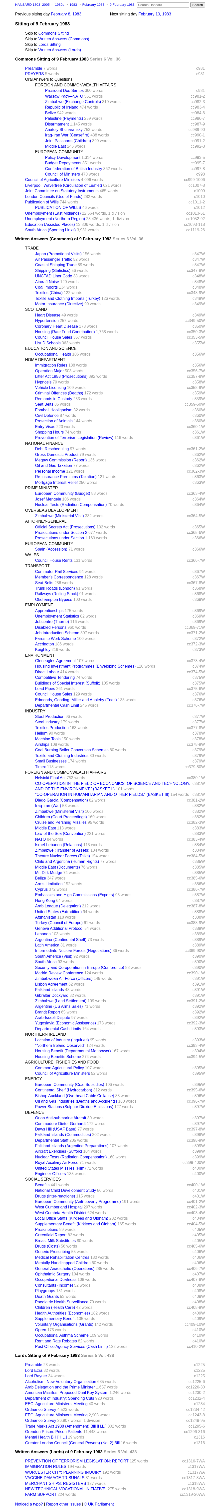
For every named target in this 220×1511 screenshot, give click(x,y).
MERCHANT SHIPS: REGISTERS (55, 1483)
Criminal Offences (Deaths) (59, 393)
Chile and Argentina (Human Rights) (67, 861)
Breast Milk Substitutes (55, 1241)
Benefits (42, 1185)
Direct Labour (47, 672)
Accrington (44, 644)
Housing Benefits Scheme (58, 1057)
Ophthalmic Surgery (52, 1274)
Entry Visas (45, 427)
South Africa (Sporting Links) (50, 230)
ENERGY (33, 1079)
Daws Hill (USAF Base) (55, 1129)
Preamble (33, 68)
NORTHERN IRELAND (45, 1034)
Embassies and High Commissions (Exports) (74, 895)
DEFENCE (34, 1112)
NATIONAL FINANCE (44, 443)
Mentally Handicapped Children (63, 1263)
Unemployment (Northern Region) (55, 219)
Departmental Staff (51, 1140)
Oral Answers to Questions (48, 79)
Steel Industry (47, 722)
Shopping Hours (49, 432)
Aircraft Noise (47, 282)
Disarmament (57, 124)
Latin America (47, 945)
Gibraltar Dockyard (51, 995)
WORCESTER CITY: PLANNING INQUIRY (63, 1472)
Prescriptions (46, 1229)
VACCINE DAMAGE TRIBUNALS (55, 1478)
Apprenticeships (49, 611)
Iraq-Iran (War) (48, 806)
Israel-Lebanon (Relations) (58, 845)
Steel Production (49, 716)
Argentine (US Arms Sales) (59, 1006)
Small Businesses (51, 761)
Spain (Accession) (51, 549)
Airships (42, 744)
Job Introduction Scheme (57, 633)
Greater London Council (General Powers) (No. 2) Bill (72, 1443)
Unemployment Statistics (57, 616)
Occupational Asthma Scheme (62, 1335)
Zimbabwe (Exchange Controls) (73, 102)
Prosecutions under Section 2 (61, 532)
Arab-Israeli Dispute (52, 1017)
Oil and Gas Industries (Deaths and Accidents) (76, 1101)
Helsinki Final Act (50, 778)
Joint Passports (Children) (68, 141)
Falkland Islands (49, 990)
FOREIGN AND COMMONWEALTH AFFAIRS (75, 85)
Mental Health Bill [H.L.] (46, 1437)
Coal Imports (46, 287)
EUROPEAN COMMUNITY (59, 152)
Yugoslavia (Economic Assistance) (65, 1023)
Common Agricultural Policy (59, 1068)
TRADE (32, 248)
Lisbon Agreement (51, 984)
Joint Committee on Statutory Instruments (62, 191)
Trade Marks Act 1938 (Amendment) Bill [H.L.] (66, 1426)
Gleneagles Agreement (55, 661)
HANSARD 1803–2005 (32, 4)
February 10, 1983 (154, 14)
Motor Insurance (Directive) (59, 304)
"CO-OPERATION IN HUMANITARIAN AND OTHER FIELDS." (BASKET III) (102, 794)
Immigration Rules (51, 365)
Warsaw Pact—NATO (64, 96)
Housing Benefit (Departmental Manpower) (73, 1051)
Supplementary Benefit (55, 1319)
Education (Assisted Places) (50, 224)
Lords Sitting (49, 44)
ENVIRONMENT (40, 655)
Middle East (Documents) (57, 867)
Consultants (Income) (54, 1285)
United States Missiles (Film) (60, 1168)
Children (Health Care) (55, 1307)
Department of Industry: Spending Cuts (59, 1398)
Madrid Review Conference (59, 973)
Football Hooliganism (53, 410)
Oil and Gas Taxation (53, 465)
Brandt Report (47, 1012)
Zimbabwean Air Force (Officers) (64, 978)
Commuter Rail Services (56, 571)
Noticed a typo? (29, 1504)
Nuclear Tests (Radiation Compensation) (71, 505)
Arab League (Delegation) (58, 906)
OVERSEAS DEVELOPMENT (51, 510)
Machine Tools (48, 739)
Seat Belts (44, 404)
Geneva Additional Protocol (59, 928)
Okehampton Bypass (53, 599)
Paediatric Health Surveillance (61, 1302)
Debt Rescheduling (52, 449)
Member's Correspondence (59, 577)
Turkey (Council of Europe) (59, 923)
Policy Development (62, 157)
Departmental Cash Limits (58, 1029)
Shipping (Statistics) (52, 270)
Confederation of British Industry (73, 169)
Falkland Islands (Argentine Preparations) (72, 1146)
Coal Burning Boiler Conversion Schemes (72, 750)
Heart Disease (47, 315)
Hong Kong (45, 900)
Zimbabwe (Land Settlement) (60, 1001)
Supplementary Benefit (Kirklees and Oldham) (76, 1224)
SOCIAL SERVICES (43, 1179)
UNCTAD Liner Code (53, 276)
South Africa (46, 962)
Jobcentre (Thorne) (52, 622)
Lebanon (43, 934)
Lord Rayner (36, 1376)
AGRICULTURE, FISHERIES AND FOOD (62, 1062)
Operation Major (49, 371)
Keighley (42, 649)
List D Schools (48, 343)
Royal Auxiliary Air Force (56, 1162)
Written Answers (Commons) (63, 39)
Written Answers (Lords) (59, 50)
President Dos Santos (64, 90)
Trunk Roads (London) (55, 588)
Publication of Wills (42, 202)
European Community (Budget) (62, 493)
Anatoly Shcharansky (64, 129)
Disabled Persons (50, 627)
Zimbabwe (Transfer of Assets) (62, 850)
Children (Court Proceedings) (61, 817)
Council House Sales (53, 337)
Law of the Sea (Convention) (60, 833)
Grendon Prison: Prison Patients (53, 1432)
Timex (40, 767)
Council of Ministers (62, 174)
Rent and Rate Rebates (56, 1341)
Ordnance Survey (40, 1409)
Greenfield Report (51, 1235)
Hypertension (47, 320)
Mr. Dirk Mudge (48, 873)
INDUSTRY (35, 711)
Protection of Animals (54, 421)
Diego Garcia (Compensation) (61, 800)
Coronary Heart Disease (56, 326)
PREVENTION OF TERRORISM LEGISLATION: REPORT (77, 1461)
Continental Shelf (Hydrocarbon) (63, 1090)
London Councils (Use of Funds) (53, 196)
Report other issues (63, 1504)
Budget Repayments (63, 163)
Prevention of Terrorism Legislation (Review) (74, 438)
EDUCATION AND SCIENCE (51, 348)
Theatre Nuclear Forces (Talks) (62, 856)
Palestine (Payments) (64, 118)
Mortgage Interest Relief (56, 482)
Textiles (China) (49, 293)
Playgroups (45, 1291)
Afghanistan (45, 917)
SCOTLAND (36, 309)
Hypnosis (43, 382)
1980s (60, 4)
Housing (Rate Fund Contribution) (65, 332)
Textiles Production (52, 728)
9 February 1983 (122, 4)
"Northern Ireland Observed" (60, 1045)
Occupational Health (53, 354)
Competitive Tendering (55, 677)
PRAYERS (34, 74)
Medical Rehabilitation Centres (62, 1257)
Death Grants (47, 1296)
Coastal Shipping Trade (56, 265)
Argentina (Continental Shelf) (60, 940)
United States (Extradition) (58, 912)
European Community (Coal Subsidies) (69, 1084)
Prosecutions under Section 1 (61, 538)
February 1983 (93, 4)
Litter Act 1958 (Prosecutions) (61, 376)
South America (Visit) (53, 956)
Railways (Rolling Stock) (56, 594)
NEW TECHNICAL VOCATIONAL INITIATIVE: (66, 1489)
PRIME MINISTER (41, 488)
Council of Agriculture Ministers (52, 180)
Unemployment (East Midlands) (53, 213)
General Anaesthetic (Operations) (64, 1268)
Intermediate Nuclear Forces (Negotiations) (73, 950)
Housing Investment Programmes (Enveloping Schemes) (85, 666)
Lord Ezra (33, 1370)
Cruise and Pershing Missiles (61, 822)
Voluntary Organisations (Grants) (64, 1324)
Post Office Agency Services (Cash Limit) (71, 1346)
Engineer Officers (50, 1174)
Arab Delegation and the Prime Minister (60, 1387)
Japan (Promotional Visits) (58, 254)
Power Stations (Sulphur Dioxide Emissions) (74, 1107)
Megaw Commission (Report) (61, 460)
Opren (40, 1330)
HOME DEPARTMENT (45, 360)
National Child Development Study (65, 1190)
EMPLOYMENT (39, 605)
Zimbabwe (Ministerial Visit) (59, 516)
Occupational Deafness (55, 1279)
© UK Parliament (99, 1504)
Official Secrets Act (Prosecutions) (65, 527)
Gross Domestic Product (56, 454)
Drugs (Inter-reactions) (55, 1196)
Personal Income (50, 471)
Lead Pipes (45, 689)
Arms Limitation (49, 884)
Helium (41, 733)
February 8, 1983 (66, 14)
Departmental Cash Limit (57, 705)
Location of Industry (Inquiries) (62, 1040)
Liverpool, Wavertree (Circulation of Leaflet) (63, 185)
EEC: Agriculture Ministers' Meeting (56, 1404)
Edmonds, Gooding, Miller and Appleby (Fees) (76, 700)
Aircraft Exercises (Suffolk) (58, 1151)
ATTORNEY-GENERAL (46, 521)
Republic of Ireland (61, 107)
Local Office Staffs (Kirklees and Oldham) (71, 1218)
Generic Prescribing (52, 1252)
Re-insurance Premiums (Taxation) (66, 477)
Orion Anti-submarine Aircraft (60, 1118)
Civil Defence (47, 415)
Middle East (55, 146)
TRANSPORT (37, 566)
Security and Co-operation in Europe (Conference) (79, 967)
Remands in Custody (53, 399)
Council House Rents (54, 560)
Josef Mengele (48, 499)
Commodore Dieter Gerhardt (60, 1124)
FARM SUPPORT (41, 1494)
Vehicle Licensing (50, 387)
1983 (73, 4)
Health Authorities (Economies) (62, 1313)
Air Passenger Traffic (53, 259)
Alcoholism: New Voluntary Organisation (60, 1382)
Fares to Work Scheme (55, 638)
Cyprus (41, 889)
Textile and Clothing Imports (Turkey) (67, 298)
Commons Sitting (53, 33)
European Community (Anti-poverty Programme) (78, 1201)
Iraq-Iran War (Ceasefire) (67, 135)
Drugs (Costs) (47, 1246)
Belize (50, 113)
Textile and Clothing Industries (61, 756)
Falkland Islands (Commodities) (63, 1135)
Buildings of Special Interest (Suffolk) (67, 683)
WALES (32, 555)
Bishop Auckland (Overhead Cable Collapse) (74, 1096)
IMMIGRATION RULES (45, 1466)
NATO (40, 839)
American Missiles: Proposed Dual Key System (66, 1392)
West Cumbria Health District (60, 1213)
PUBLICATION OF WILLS (58, 207)
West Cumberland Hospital (59, 1207)
